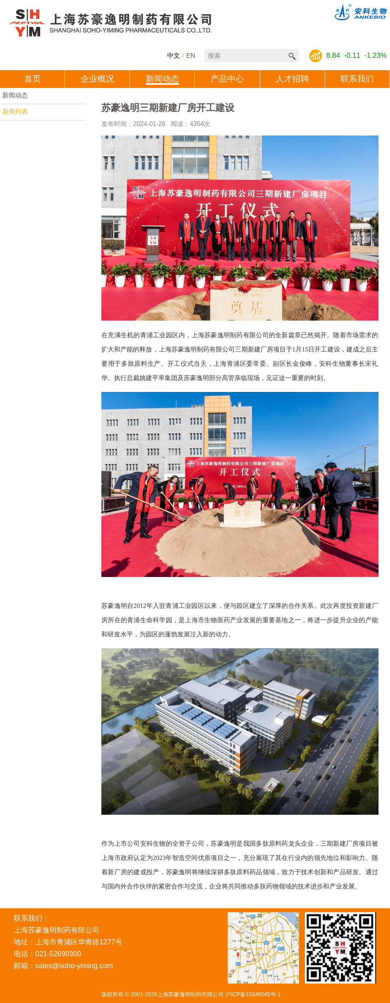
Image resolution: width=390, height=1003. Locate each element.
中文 (173, 55)
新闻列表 (15, 111)
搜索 (292, 56)
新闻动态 (15, 95)
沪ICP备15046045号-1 (253, 994)
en (190, 55)
